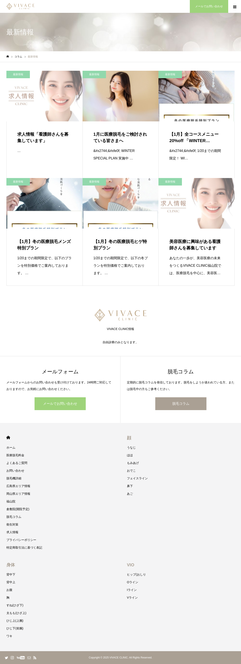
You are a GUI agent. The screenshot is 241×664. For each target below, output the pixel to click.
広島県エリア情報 (18, 486)
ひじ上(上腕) (14, 620)
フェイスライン (137, 478)
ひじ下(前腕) (14, 628)
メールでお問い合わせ (60, 403)
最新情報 (18, 74)
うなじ (131, 447)
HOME (8, 437)
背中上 (10, 582)
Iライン (132, 590)
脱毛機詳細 (13, 478)
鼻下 (130, 486)
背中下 (10, 574)
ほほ (130, 455)
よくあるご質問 (16, 463)
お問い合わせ (15, 470)
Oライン (132, 582)
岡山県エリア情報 (18, 493)
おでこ (131, 470)
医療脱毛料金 (15, 455)
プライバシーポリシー (21, 540)
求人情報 (12, 532)
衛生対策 (12, 524)
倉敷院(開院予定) (17, 509)
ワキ (9, 636)
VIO (130, 564)
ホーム (10, 447)
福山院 (10, 501)
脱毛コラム (180, 403)
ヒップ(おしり (136, 574)
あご (130, 493)
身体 (10, 564)
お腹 (9, 590)
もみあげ (133, 463)
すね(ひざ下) (14, 605)
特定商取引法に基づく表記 (24, 547)
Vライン (132, 597)
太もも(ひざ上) (16, 613)
